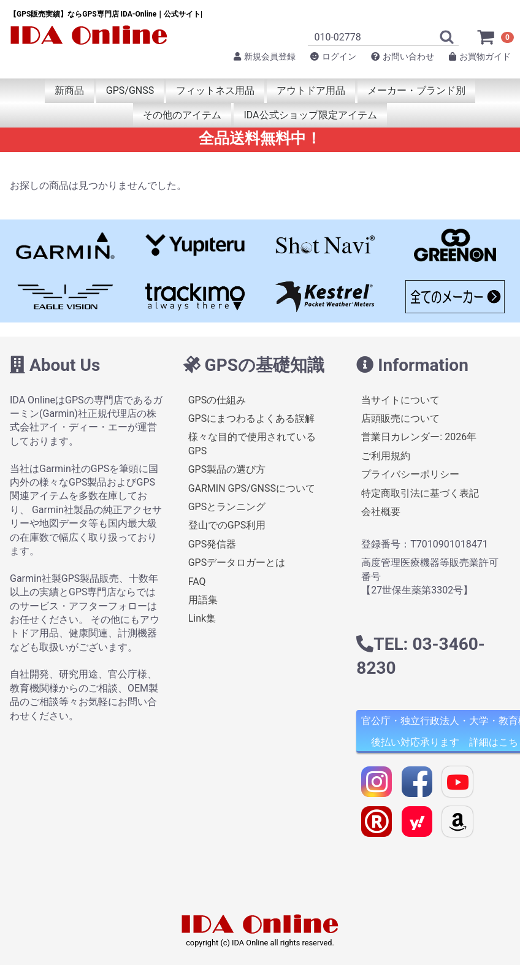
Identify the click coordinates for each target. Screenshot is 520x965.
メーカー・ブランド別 (416, 90)
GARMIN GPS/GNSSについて (251, 488)
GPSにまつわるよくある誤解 (251, 418)
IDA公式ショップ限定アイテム (310, 115)
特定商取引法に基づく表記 (420, 492)
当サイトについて (400, 399)
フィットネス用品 (215, 90)
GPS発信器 (212, 543)
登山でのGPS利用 (227, 525)
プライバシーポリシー (410, 474)
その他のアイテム (182, 115)
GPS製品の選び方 (227, 469)
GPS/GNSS (130, 90)
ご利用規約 (385, 456)
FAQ (197, 581)
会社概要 (380, 511)
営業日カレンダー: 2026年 (418, 437)
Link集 (202, 618)
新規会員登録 (265, 56)
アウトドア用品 (311, 90)
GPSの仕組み (217, 399)
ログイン (333, 56)
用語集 (203, 600)
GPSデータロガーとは (237, 562)
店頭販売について (400, 418)
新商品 (69, 90)
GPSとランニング (227, 507)
